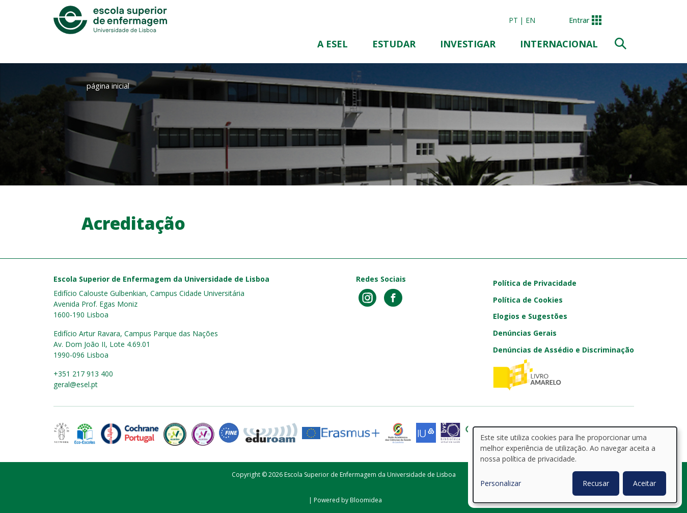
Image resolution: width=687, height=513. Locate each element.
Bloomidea (366, 500)
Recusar (596, 483)
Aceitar (644, 483)
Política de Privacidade (534, 283)
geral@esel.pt (75, 384)
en (530, 20)
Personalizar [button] (500, 483)
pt (513, 20)
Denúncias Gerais (525, 333)
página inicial (108, 85)
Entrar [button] (579, 20)
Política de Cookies (528, 300)
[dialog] (575, 465)
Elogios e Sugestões (530, 316)
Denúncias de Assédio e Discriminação (563, 350)
